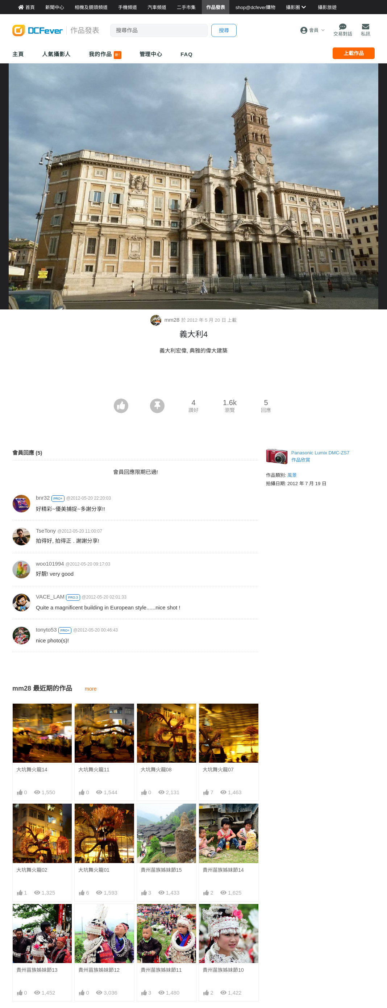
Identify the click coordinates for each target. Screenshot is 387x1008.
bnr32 (43, 498)
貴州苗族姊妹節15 (161, 870)
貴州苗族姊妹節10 (223, 917)
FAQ (186, 54)
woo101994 (50, 564)
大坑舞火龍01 (93, 870)
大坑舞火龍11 (93, 769)
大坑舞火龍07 (218, 769)
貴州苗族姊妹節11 (161, 917)
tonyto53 (46, 629)
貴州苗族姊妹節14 (223, 870)
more (91, 689)
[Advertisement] (193, 378)
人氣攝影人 (56, 54)
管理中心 (151, 54)
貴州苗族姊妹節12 (99, 970)
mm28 (165, 320)
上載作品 (354, 53)
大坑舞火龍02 (31, 870)
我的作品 (105, 55)
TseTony (46, 531)
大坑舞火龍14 (31, 769)
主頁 (18, 54)
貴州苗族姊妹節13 (37, 970)
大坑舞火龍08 (156, 769)
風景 (292, 475)
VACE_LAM (50, 596)
